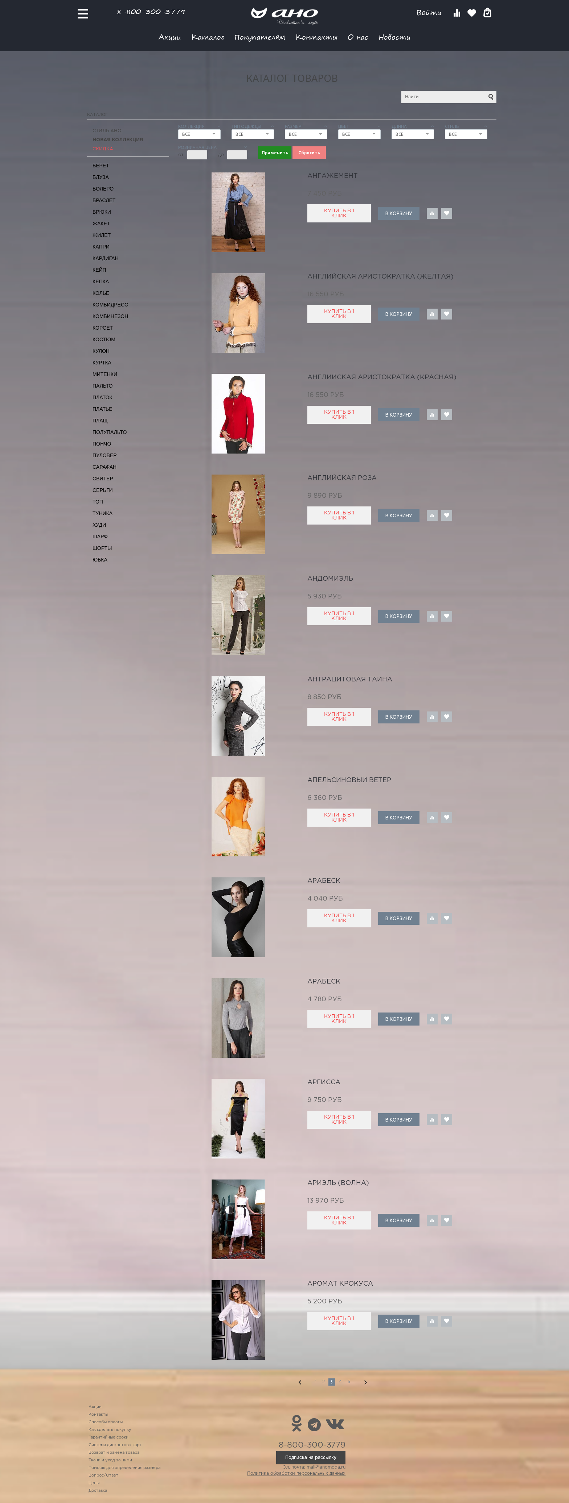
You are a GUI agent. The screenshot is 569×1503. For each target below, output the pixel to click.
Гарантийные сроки (108, 1437)
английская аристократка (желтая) (380, 277)
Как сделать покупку (110, 1430)
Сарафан (104, 467)
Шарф (100, 536)
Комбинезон (110, 316)
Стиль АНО (107, 131)
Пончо (102, 444)
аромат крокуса (340, 1284)
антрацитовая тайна (349, 679)
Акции (170, 37)
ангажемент (332, 176)
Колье (101, 293)
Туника (102, 513)
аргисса (323, 1082)
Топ (98, 502)
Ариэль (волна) (338, 1183)
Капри (101, 247)
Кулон (101, 351)
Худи (99, 525)
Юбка (100, 560)
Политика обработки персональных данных (296, 1473)
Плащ (100, 420)
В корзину (398, 213)
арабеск (323, 881)
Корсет (103, 328)
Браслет (104, 200)
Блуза (101, 177)
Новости (394, 37)
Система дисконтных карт (115, 1445)
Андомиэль (330, 579)
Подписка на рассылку (310, 1458)
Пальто (103, 386)
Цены (94, 1483)
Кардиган (106, 258)
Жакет (101, 223)
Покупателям (259, 37)
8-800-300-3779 (150, 11)
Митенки (105, 374)
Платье (102, 409)
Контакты (316, 37)
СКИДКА (103, 149)
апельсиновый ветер (349, 780)
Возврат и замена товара (114, 1452)
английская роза (342, 478)
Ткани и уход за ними (110, 1460)
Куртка (102, 363)
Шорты (102, 548)
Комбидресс (110, 305)
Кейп (99, 270)
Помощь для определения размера (124, 1468)
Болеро (103, 189)
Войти (430, 12)
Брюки (102, 212)
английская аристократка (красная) (382, 377)
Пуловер (105, 455)
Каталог (207, 37)
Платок (102, 397)
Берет (101, 165)
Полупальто (110, 432)
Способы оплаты (106, 1422)
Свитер (103, 478)
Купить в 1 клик (339, 213)
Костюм (104, 339)
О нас (358, 37)
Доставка (98, 1490)
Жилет (102, 235)
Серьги (103, 490)
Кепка (101, 281)
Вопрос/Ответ (103, 1475)
